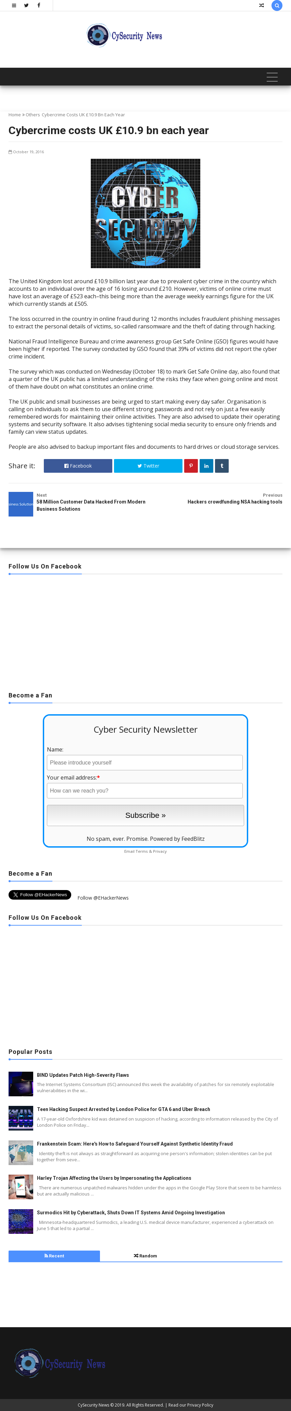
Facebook (78, 465)
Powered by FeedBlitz (177, 838)
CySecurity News (93, 1405)
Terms (142, 851)
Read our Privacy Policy (190, 1405)
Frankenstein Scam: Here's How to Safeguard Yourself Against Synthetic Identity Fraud (135, 1144)
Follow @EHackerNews (103, 897)
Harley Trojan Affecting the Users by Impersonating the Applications (114, 1178)
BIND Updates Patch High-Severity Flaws (83, 1075)
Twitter (148, 465)
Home (15, 115)
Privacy (160, 851)
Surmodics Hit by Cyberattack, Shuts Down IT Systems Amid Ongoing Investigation (131, 1212)
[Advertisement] (145, 631)
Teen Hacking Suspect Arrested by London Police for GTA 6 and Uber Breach (123, 1109)
